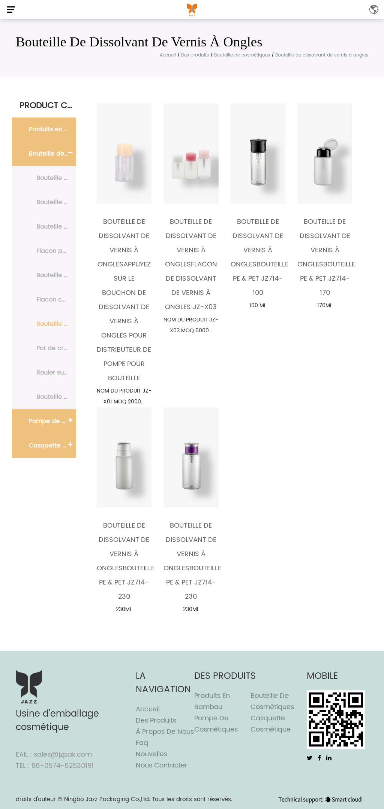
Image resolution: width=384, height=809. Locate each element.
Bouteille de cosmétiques (242, 55)
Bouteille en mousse (56, 275)
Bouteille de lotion (56, 227)
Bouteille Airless (56, 202)
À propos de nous (165, 731)
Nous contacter (162, 765)
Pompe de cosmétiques (52, 421)
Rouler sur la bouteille (56, 373)
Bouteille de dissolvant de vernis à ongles (56, 324)
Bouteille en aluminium (56, 397)
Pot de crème (56, 348)
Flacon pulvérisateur (56, 251)
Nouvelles (151, 754)
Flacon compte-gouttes (56, 300)
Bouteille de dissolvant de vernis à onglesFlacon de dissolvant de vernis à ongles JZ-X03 (191, 264)
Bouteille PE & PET (56, 178)
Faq (142, 743)
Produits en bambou (52, 129)
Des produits (195, 55)
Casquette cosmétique (52, 446)
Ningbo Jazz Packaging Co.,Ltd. (107, 799)
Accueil (168, 55)
